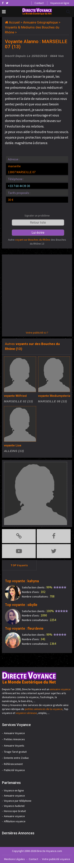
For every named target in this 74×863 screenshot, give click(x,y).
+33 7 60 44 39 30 (19, 186)
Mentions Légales (14, 859)
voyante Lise (12, 445)
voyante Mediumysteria (54, 396)
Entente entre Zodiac (16, 758)
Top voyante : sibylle (21, 605)
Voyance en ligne (59, 3)
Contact (39, 3)
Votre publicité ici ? (37, 332)
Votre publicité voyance (56, 859)
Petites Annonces (14, 739)
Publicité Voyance (14, 770)
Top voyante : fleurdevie (24, 628)
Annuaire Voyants (14, 745)
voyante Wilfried (15, 396)
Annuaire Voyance (14, 733)
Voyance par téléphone (17, 801)
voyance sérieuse (26, 713)
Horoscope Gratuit (15, 811)
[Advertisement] (37, 293)
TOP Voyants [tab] (19, 565)
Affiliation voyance (14, 821)
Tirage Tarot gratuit (15, 751)
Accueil (14, 22)
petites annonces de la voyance (44, 709)
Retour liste (38, 222)
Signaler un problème (37, 215)
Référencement (13, 764)
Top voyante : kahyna (22, 581)
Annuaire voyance (14, 795)
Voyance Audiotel (14, 806)
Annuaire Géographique (40, 22)
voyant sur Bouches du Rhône (32, 239)
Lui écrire (38, 232)
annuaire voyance (60, 689)
